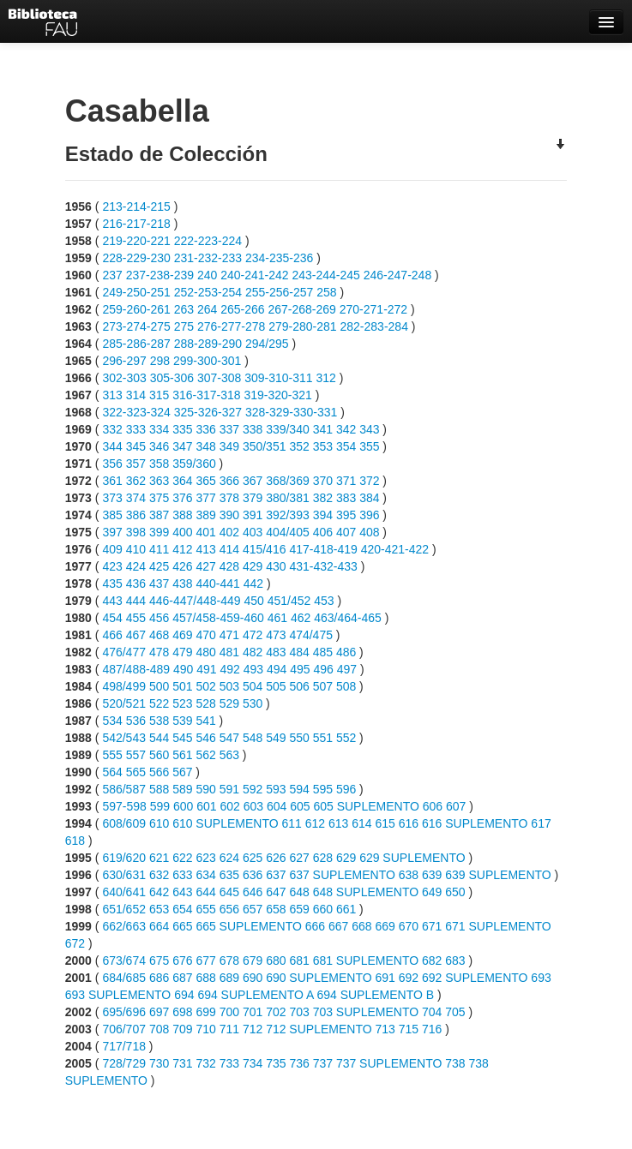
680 (276, 960)
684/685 (124, 977)
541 (205, 720)
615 (384, 823)
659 (299, 909)
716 (432, 1029)
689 (229, 977)
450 (253, 600)
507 (323, 686)
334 (159, 429)
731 (182, 1063)
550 (299, 738)
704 (432, 1012)
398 (136, 532)
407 (346, 532)
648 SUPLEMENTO (365, 892)
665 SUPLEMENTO (248, 926)
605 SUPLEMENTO (365, 806)
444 (136, 600)
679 (252, 960)
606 (432, 806)
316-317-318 (206, 395)
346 (159, 446)
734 (252, 1063)
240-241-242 (254, 275)
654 (182, 909)
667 (338, 926)
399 (159, 532)
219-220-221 (136, 241)
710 (205, 1029)
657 (252, 909)
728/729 (124, 1063)
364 (182, 481)
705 (455, 1012)
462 (300, 618)
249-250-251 (136, 292)
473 (276, 635)
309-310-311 (278, 378)
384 (369, 498)
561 (182, 755)
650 (455, 892)
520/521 (124, 703)
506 (299, 686)
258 (326, 292)
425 (159, 566)
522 (159, 703)
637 (276, 875)
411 (159, 549)
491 (206, 669)
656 (229, 909)
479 (182, 652)
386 (136, 515)
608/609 (124, 823)
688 (205, 977)
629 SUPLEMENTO (412, 858)
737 (323, 1063)
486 (346, 652)
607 (456, 806)
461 (277, 618)
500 (159, 686)
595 (323, 789)
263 (184, 309)
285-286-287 (136, 343)
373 (112, 498)
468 (159, 635)
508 (346, 686)
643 (182, 892)
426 (182, 566)
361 (112, 481)
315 (159, 395)
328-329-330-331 (291, 412)
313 (112, 395)
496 (323, 669)
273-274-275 (136, 326)
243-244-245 (325, 275)
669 (384, 926)
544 (159, 738)
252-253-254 (208, 292)
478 (159, 652)
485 (323, 652)
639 (432, 875)
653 (159, 909)
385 (112, 515)
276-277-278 (231, 326)
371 (346, 481)
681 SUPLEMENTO (365, 960)
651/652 (124, 909)
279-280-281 (302, 326)
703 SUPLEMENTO (365, 1012)
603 (253, 806)
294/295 (267, 343)
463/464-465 (348, 618)
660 (323, 909)
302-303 (124, 378)
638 (408, 875)
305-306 (172, 378)
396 (369, 515)
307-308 (219, 378)
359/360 (194, 463)
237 (112, 275)
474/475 (311, 635)
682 (432, 960)
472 (252, 635)
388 (182, 515)
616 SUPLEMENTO (474, 823)
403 (252, 532)
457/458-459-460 (218, 618)
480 (205, 652)
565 (136, 772)
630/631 (124, 875)
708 (159, 1029)
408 (369, 532)
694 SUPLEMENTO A (255, 995)
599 (160, 806)
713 (384, 1029)
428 (229, 566)
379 (252, 498)
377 (205, 498)
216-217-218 (136, 223)
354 (346, 446)
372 (369, 481)
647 (276, 892)
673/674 (124, 960)
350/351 (264, 446)
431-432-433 (323, 566)
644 (205, 892)
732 (205, 1063)
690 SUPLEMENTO (318, 977)
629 (346, 858)
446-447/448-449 (195, 600)
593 (276, 789)
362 (136, 481)
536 (136, 720)
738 (455, 1063)
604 (276, 806)
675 (159, 960)
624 (229, 858)
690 (252, 977)
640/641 (124, 892)
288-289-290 (208, 343)
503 (229, 686)
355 (369, 446)
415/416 (264, 549)
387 (159, 515)
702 (276, 1012)
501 (182, 686)
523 (182, 703)
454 (112, 618)
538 (159, 720)
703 (299, 1012)
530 (252, 703)
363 (159, 481)
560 (159, 755)
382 (323, 498)
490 (183, 669)
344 (112, 446)
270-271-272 (373, 309)
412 (182, 549)
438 (182, 583)
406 (323, 532)
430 (276, 566)
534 (112, 720)
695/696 (124, 1012)
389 (205, 515)
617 (541, 823)
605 (300, 806)
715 (408, 1029)
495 (300, 669)
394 (323, 515)
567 (182, 772)
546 (205, 738)
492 (229, 669)
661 (346, 909)
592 (252, 789)
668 (361, 926)
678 (229, 960)
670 (408, 926)
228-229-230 (136, 258)
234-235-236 (279, 258)
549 (276, 738)
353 (323, 446)
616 (408, 823)
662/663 (124, 926)
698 (182, 1012)
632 (159, 875)
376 (182, 498)
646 (252, 892)
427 (205, 566)
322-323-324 (136, 412)
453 (324, 600)
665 (182, 926)
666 (315, 926)
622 (182, 858)
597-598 (124, 806)
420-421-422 (395, 549)
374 (136, 498)
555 (112, 755)
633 (182, 875)
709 (182, 1029)
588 (159, 789)
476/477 (124, 652)
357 (136, 463)
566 (159, 772)
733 (229, 1063)
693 (541, 977)
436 (136, 583)
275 (184, 326)
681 (299, 960)
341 (323, 429)
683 (455, 960)
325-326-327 (208, 412)
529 (229, 703)
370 (323, 481)
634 (205, 875)
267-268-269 (301, 309)
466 (112, 635)
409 (112, 549)
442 (253, 583)
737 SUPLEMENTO (389, 1063)
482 (252, 652)
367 (252, 481)
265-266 (242, 309)
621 (159, 858)
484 (299, 652)
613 (338, 823)
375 (159, 498)
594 (299, 789)
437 (159, 583)
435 (112, 583)
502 (205, 686)
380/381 (288, 498)
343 (369, 429)
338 (252, 429)
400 (182, 532)
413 (205, 549)
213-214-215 (136, 206)
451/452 (289, 600)
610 (159, 823)
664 (159, 926)
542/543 (124, 738)
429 (252, 566)
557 (136, 755)
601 (206, 806)
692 (408, 977)
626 (276, 858)
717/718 (124, 1046)
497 (347, 669)
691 (384, 977)
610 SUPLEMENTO (225, 823)
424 (136, 566)
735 (276, 1063)
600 (183, 806)
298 (160, 361)
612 (315, 823)
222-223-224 (208, 241)
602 (229, 806)
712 (252, 1029)
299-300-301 (207, 361)
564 (112, 772)
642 (159, 892)
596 (346, 789)
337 (229, 429)
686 (159, 977)
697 (159, 1012)
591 (229, 789)
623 (205, 858)
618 (75, 840)
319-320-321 (277, 395)
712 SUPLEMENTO (318, 1029)
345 (136, 446)
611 (291, 823)
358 (159, 463)
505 (276, 686)
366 (229, 481)
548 (252, 738)
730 (159, 1063)
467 (136, 635)
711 (229, 1029)
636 (252, 875)
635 (229, 875)
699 (205, 1012)
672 (75, 943)
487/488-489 (136, 669)
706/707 (124, 1029)
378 (229, 498)
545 (182, 738)
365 (205, 481)
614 (361, 823)
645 (229, 892)
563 (229, 755)
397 (112, 532)
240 (207, 275)
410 (136, 549)
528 (205, 703)
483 (276, 652)
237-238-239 (160, 275)
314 (136, 395)
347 (182, 446)
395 (346, 515)
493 (253, 669)
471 (229, 635)
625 (252, 858)
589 (182, 789)
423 (112, 566)
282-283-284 (374, 326)
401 (205, 532)
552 (346, 738)
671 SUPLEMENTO (498, 926)
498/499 (124, 686)
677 (205, 960)
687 (182, 977)
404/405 (288, 532)
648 (299, 892)
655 (205, 909)
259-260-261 (136, 309)
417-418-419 (323, 549)
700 (229, 1012)
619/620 (124, 858)
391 (252, 515)
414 (229, 549)
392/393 (288, 515)
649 (432, 892)
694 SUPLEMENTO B (375, 995)
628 (323, 858)
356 (112, 463)
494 (276, 669)
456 (159, 618)
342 (346, 429)
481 (229, 652)
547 (229, 738)
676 (182, 960)
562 (205, 755)
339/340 (288, 429)
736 (299, 1063)
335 (182, 429)
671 (432, 926)
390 (229, 515)
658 (276, 909)
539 (182, 720)
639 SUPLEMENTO (498, 875)
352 (299, 446)
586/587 (124, 789)
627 (299, 858)
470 (205, 635)
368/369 (288, 481)
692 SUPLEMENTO (474, 977)
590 (205, 789)
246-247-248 (397, 275)
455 (136, 618)
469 (182, 635)
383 (346, 498)
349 (229, 446)
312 (326, 378)
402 (229, 532)
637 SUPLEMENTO (341, 875)
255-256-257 (279, 292)
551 (323, 738)
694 (184, 995)
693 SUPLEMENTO (118, 995)
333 (136, 429)
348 (205, 446)
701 (252, 1012)
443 (112, 600)
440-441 (217, 583)
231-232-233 (208, 258)
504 (252, 686)
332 (112, 429)
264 (207, 309)
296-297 (124, 361)
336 (205, 429)
